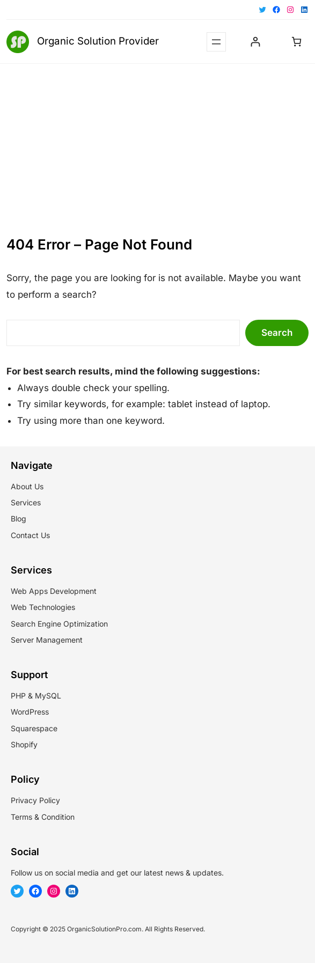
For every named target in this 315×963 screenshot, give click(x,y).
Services (26, 502)
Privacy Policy (35, 800)
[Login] (255, 42)
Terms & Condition (43, 816)
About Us (27, 486)
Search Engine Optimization (59, 623)
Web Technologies (43, 607)
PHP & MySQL (36, 695)
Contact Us (30, 535)
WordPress (30, 711)
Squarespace (34, 728)
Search (276, 332)
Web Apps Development (54, 591)
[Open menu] (216, 42)
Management (59, 639)
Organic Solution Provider (98, 41)
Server (22, 639)
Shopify (24, 744)
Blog (18, 518)
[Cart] (296, 42)
